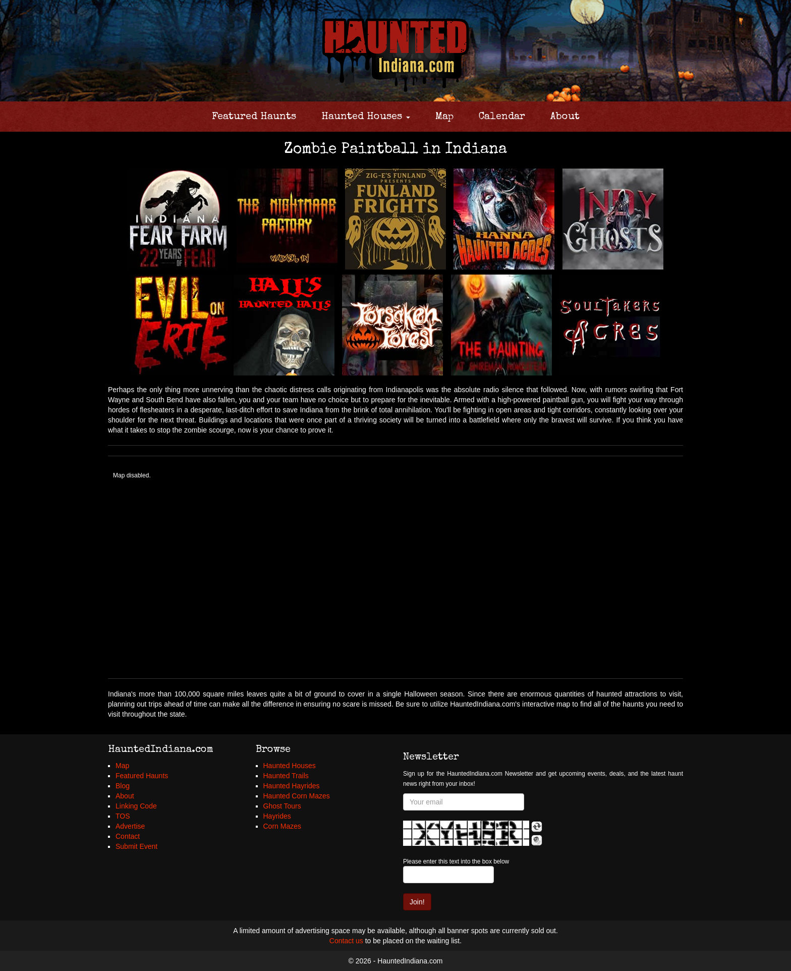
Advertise (130, 826)
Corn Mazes (282, 826)
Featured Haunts (254, 117)
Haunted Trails (286, 776)
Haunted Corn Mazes (296, 796)
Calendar (502, 117)
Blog (123, 786)
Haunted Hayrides (291, 786)
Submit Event (136, 846)
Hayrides (277, 816)
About (565, 117)
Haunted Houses (365, 117)
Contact (128, 836)
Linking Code (136, 806)
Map (444, 117)
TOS (123, 816)
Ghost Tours (282, 806)
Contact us (346, 941)
